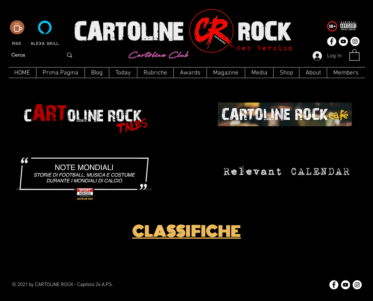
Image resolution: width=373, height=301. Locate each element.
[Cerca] (31, 55)
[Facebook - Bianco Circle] (331, 41)
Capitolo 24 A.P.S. (95, 285)
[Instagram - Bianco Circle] (355, 41)
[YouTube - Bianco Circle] (343, 41)
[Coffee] (17, 27)
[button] (354, 55)
